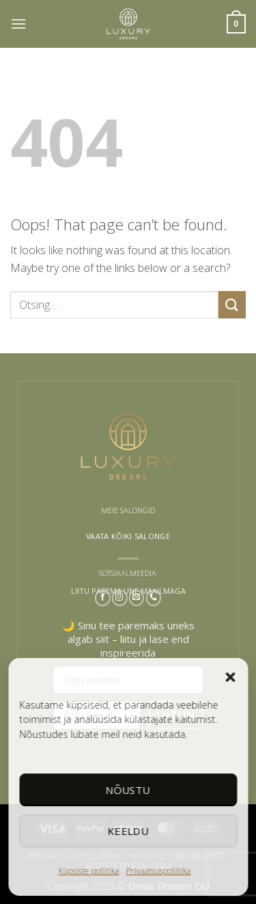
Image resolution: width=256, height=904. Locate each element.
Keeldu (128, 831)
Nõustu (128, 790)
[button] (230, 677)
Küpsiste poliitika (89, 871)
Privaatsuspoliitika (158, 871)
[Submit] (232, 304)
